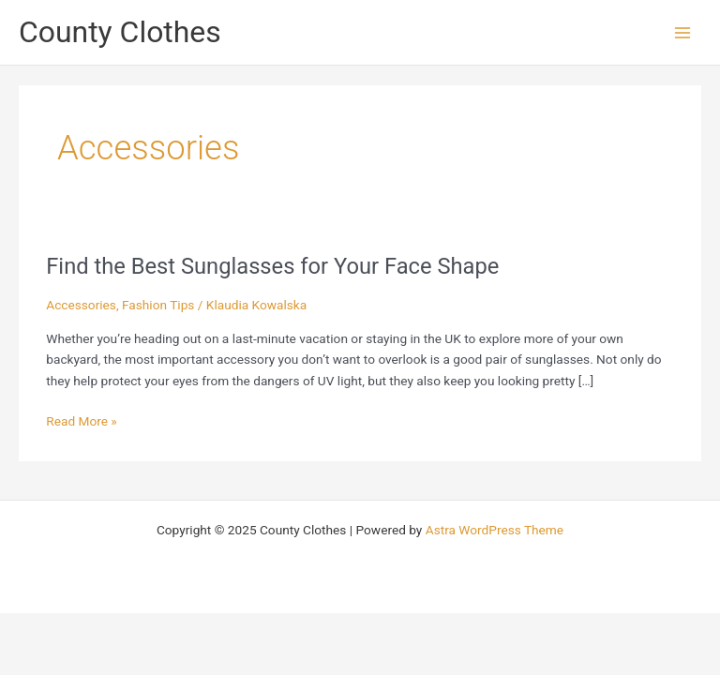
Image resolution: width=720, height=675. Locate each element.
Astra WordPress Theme (494, 529)
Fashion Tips (158, 304)
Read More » (81, 419)
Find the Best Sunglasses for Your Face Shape (272, 266)
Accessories (81, 304)
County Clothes (120, 32)
